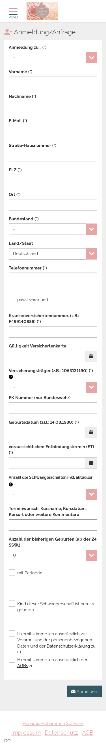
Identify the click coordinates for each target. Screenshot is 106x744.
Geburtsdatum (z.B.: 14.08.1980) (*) (44, 422)
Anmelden (84, 691)
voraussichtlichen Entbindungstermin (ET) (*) (51, 449)
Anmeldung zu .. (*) (28, 47)
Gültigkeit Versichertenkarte (37, 346)
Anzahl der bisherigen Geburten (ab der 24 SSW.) (53, 542)
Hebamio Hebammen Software (53, 723)
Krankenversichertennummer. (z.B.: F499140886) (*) (44, 318)
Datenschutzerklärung (68, 646)
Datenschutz (61, 732)
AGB (87, 732)
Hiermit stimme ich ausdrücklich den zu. (48, 662)
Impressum (26, 732)
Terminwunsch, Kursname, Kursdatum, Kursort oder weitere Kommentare (47, 511)
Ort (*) (15, 194)
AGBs (22, 665)
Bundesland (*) (24, 219)
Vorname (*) (21, 71)
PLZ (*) (15, 169)
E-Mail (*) (18, 120)
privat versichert (28, 299)
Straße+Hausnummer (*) (33, 145)
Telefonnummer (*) (28, 268)
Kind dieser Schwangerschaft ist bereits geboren (51, 606)
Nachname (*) (22, 96)
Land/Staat (21, 243)
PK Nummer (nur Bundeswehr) (40, 397)
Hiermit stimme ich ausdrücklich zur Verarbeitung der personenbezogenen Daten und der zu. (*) (52, 643)
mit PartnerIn (25, 573)
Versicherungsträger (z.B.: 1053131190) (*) (51, 374)
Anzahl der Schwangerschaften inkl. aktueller (50, 477)
